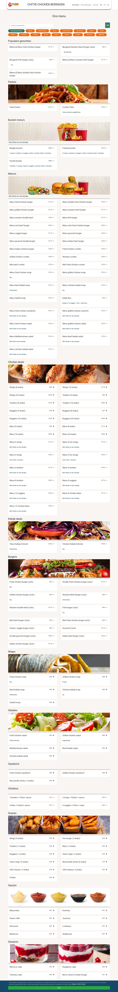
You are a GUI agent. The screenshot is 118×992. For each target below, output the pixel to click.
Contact (96, 5)
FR (105, 5)
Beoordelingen (86, 5)
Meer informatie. (79, 984)
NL (101, 5)
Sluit (59, 988)
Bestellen (75, 5)
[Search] (32, 25)
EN (108, 5)
